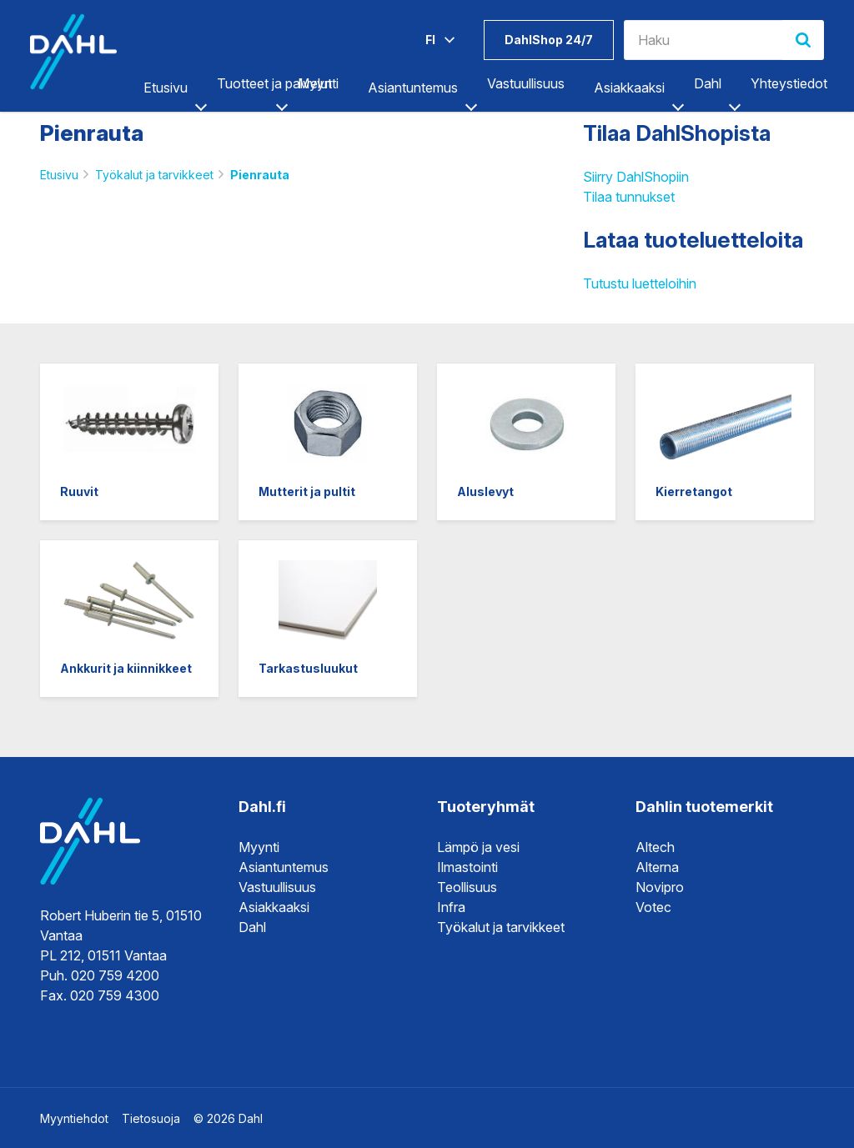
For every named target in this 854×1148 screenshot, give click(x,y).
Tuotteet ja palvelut (274, 83)
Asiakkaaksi (629, 87)
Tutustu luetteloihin (639, 283)
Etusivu (165, 87)
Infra (451, 907)
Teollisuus (467, 887)
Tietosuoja (151, 1118)
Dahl (707, 83)
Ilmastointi (467, 867)
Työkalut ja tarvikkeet (154, 175)
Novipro (659, 887)
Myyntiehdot (74, 1118)
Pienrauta (259, 175)
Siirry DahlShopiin (636, 176)
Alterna (657, 867)
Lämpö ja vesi (478, 847)
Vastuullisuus (526, 83)
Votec (653, 907)
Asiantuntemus (413, 87)
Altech (655, 847)
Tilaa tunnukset (629, 196)
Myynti (318, 83)
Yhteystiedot (789, 83)
